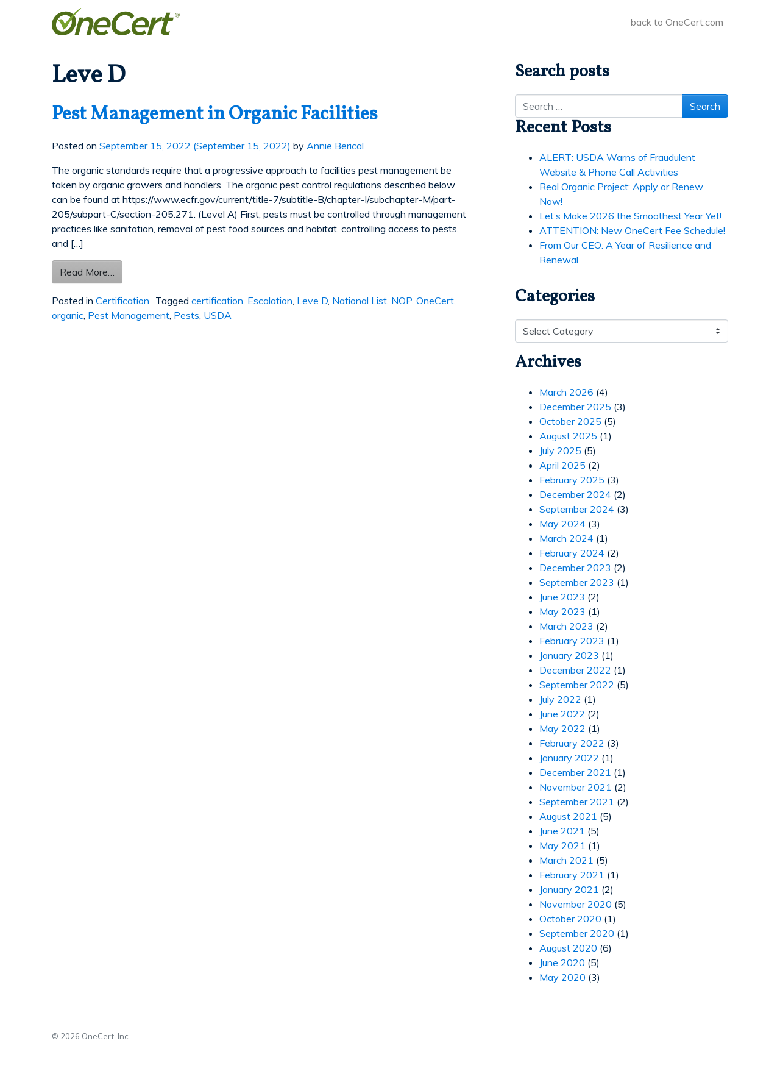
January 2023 (569, 655)
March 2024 (566, 538)
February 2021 (571, 875)
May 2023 (562, 611)
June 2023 (562, 597)
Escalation (269, 300)
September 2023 (576, 582)
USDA (218, 315)
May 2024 (562, 524)
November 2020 (575, 904)
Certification (122, 300)
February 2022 (571, 743)
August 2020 (568, 948)
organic (67, 315)
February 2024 (571, 553)
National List (359, 300)
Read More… (91, 271)
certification (217, 300)
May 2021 (562, 845)
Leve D (312, 300)
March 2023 (566, 626)
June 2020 (562, 962)
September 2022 (576, 684)
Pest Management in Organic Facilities (214, 114)
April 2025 (562, 465)
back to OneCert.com (677, 22)
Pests (186, 315)
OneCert (435, 300)
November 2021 (575, 787)
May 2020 (562, 977)
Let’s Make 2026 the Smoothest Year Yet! (630, 216)
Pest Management (128, 315)
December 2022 (575, 670)
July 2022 (560, 699)
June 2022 (562, 714)
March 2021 (566, 860)
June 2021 (562, 831)
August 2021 (568, 816)
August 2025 (568, 436)
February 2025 (571, 480)
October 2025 (570, 421)
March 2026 (566, 392)
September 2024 (576, 509)
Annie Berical (335, 146)
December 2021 (575, 772)
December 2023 (575, 567)
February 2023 (571, 641)
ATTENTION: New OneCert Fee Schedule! (632, 230)
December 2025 (575, 406)
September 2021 (576, 801)
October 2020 (570, 919)
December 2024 (575, 494)
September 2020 (576, 933)
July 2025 (560, 450)
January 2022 (569, 758)
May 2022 (562, 728)
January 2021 (569, 889)
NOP (401, 300)
